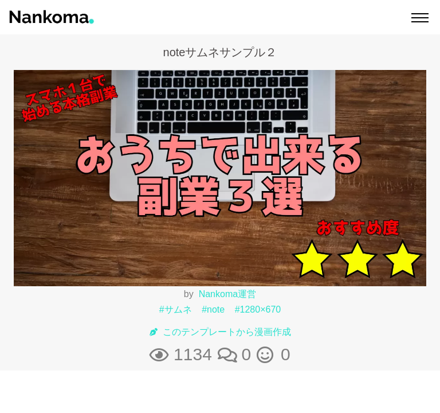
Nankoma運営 (227, 294)
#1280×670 (258, 309)
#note (213, 309)
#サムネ (175, 309)
